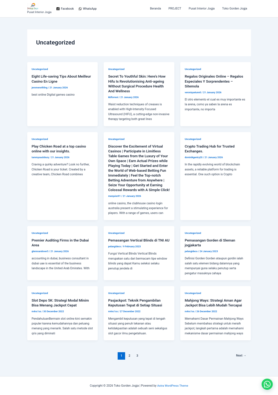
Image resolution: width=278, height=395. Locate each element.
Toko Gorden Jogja (235, 8)
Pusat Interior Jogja (204, 8)
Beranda (160, 8)
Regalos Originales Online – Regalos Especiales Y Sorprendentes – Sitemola (215, 81)
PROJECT (178, 8)
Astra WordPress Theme (173, 385)
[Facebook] (65, 8)
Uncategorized (40, 69)
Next (240, 360)
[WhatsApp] (87, 8)
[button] (267, 384)
